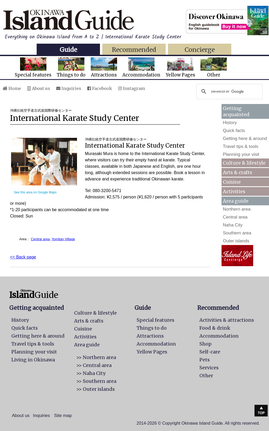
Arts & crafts (237, 172)
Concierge (200, 49)
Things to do (71, 67)
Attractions (104, 67)
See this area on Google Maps (35, 192)
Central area (40, 239)
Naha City (233, 225)
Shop (205, 344)
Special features (33, 67)
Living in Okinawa (33, 360)
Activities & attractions (226, 320)
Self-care (209, 352)
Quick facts (234, 130)
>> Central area (94, 365)
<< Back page (23, 257)
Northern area (237, 209)
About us (38, 88)
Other (213, 67)
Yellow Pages (180, 67)
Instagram (131, 88)
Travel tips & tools (240, 146)
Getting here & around (245, 138)
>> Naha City (90, 373)
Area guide (87, 345)
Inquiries (68, 88)
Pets (204, 360)
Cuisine (232, 182)
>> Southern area (96, 381)
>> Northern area (96, 357)
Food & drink (214, 328)
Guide (68, 49)
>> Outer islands (95, 389)
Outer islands (236, 240)
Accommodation (141, 67)
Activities (234, 191)
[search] (228, 91)
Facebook (99, 88)
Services (209, 368)
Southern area (237, 232)
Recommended (134, 49)
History (230, 122)
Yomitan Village (63, 239)
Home (12, 88)
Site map (63, 415)
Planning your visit (241, 154)
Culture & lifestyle (244, 163)
